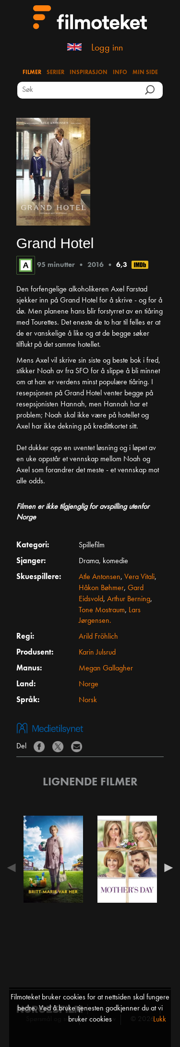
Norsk (88, 700)
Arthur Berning (128, 599)
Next (166, 867)
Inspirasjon (89, 73)
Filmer (32, 73)
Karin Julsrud (97, 652)
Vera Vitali (139, 577)
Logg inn (107, 48)
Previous (14, 867)
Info (120, 73)
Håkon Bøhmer (101, 588)
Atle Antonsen (99, 577)
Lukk (159, 1019)
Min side (145, 73)
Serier (55, 73)
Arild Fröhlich (98, 637)
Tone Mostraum (102, 610)
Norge (88, 684)
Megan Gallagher (106, 668)
